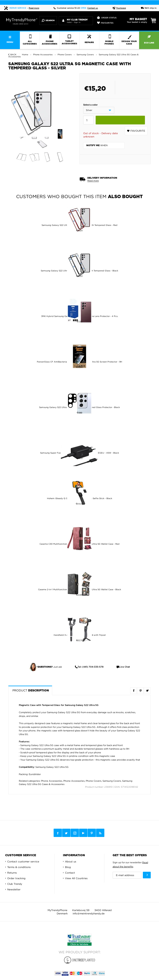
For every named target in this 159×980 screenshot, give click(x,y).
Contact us (92, 8)
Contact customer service (23, 861)
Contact (70, 872)
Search (48, 20)
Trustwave (119, 8)
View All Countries (76, 878)
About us (70, 861)
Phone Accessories (51, 781)
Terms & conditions (19, 867)
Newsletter (13, 889)
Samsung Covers (111, 781)
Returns (12, 872)
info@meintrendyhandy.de (89, 913)
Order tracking (16, 878)
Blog (68, 867)
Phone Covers (93, 781)
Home (25, 54)
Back (13, 54)
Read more (34, 8)
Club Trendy (14, 883)
